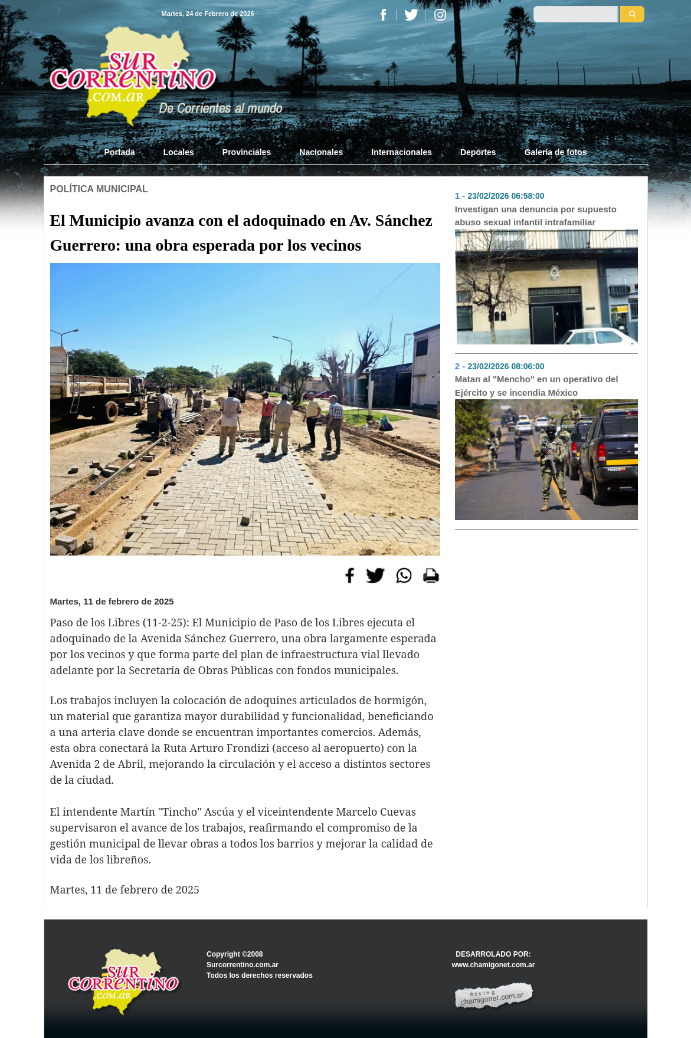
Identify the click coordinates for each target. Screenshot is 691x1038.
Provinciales (246, 152)
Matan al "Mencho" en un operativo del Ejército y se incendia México (536, 386)
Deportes (478, 152)
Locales (178, 152)
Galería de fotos (556, 152)
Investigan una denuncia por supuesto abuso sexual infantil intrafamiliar (536, 216)
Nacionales (321, 152)
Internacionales (401, 152)
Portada (126, 151)
